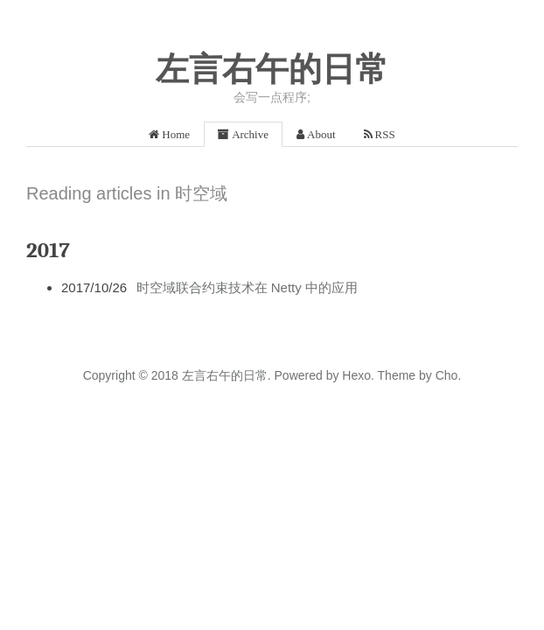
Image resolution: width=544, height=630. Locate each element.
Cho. (446, 375)
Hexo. (355, 375)
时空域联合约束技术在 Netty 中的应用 (247, 287)
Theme (394, 375)
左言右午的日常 (272, 69)
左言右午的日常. (226, 375)
